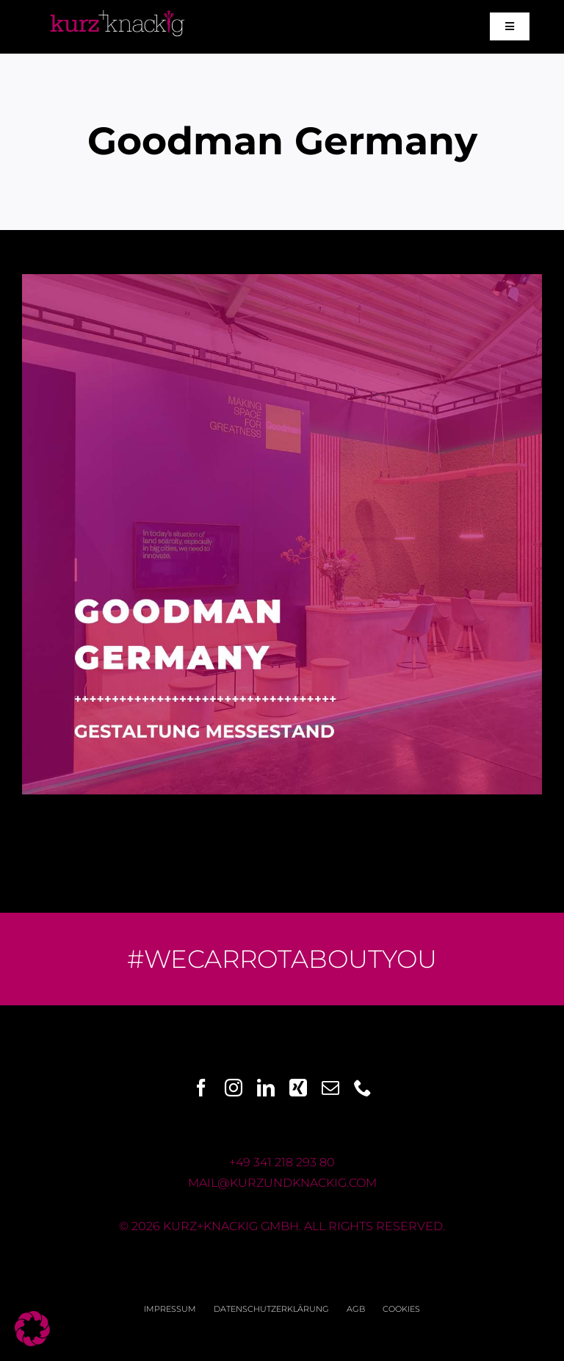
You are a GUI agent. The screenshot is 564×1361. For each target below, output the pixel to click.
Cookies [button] (401, 1309)
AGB (356, 1309)
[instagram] (233, 1087)
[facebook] (201, 1087)
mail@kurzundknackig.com (282, 1183)
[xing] (298, 1087)
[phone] (363, 1087)
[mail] (330, 1087)
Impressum (170, 1309)
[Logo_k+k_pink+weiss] (117, 10)
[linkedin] (266, 1087)
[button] (32, 1328)
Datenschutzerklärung (271, 1309)
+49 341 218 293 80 (282, 1162)
